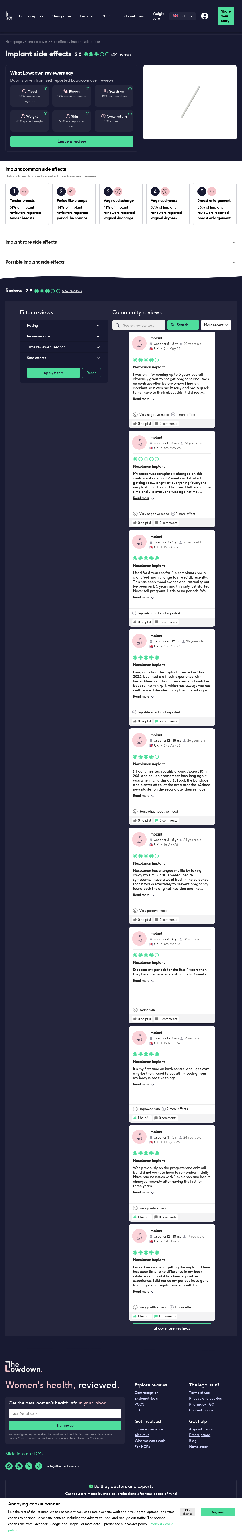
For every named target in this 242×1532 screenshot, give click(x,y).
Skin (74, 116)
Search (183, 327)
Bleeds (74, 91)
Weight (32, 116)
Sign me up (65, 1427)
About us (142, 1436)
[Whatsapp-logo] (9, 1467)
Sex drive (116, 91)
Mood (32, 91)
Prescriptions (199, 1436)
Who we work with (150, 1442)
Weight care (159, 16)
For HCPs (142, 1448)
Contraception (31, 16)
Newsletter (198, 1448)
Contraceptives (36, 42)
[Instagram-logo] (19, 1467)
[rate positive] (135, 425)
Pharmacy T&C (201, 1406)
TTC (138, 1412)
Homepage (13, 42)
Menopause (61, 16)
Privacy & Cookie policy (92, 1440)
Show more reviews (172, 1330)
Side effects (59, 42)
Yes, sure (219, 1512)
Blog (193, 1442)
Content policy (201, 1412)
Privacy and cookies (205, 1400)
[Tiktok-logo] (38, 1467)
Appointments (201, 1431)
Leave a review (71, 141)
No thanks (188, 1512)
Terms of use (199, 1394)
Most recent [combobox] (214, 326)
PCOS (106, 16)
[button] (121, 242)
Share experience (149, 1431)
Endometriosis (132, 16)
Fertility (86, 16)
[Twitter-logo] (28, 1467)
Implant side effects (85, 42)
